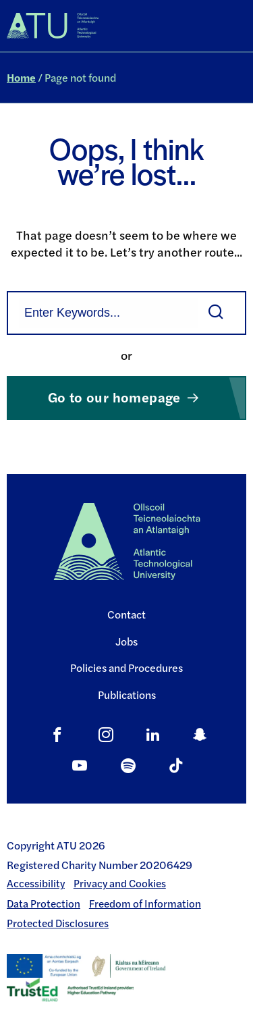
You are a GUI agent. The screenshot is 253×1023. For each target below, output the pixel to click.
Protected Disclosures (58, 923)
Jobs (126, 641)
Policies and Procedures (126, 667)
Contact (126, 614)
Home (21, 77)
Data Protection (43, 903)
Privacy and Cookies (120, 883)
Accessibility (36, 883)
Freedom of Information (145, 903)
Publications (127, 694)
